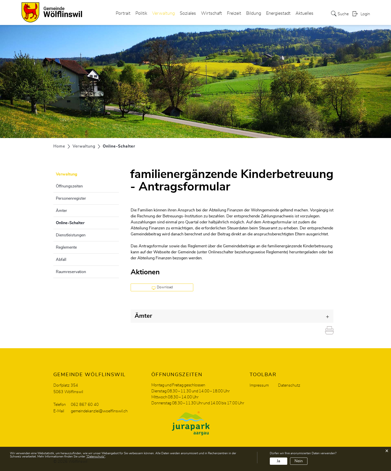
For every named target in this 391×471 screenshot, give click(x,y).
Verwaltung (163, 13)
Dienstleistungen (71, 235)
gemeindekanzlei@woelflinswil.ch (99, 411)
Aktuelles (304, 13)
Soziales (188, 13)
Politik (141, 13)
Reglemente (66, 247)
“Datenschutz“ (95, 456)
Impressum (259, 385)
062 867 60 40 (85, 405)
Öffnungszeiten (69, 186)
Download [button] (162, 288)
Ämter (61, 211)
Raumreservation (71, 272)
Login (365, 14)
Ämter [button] (143, 316)
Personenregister (71, 198)
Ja (278, 461)
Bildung (253, 13)
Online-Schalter (82, 222)
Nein (298, 461)
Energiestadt (278, 13)
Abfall (61, 260)
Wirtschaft (211, 13)
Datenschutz (289, 385)
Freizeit (234, 13)
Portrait (123, 13)
